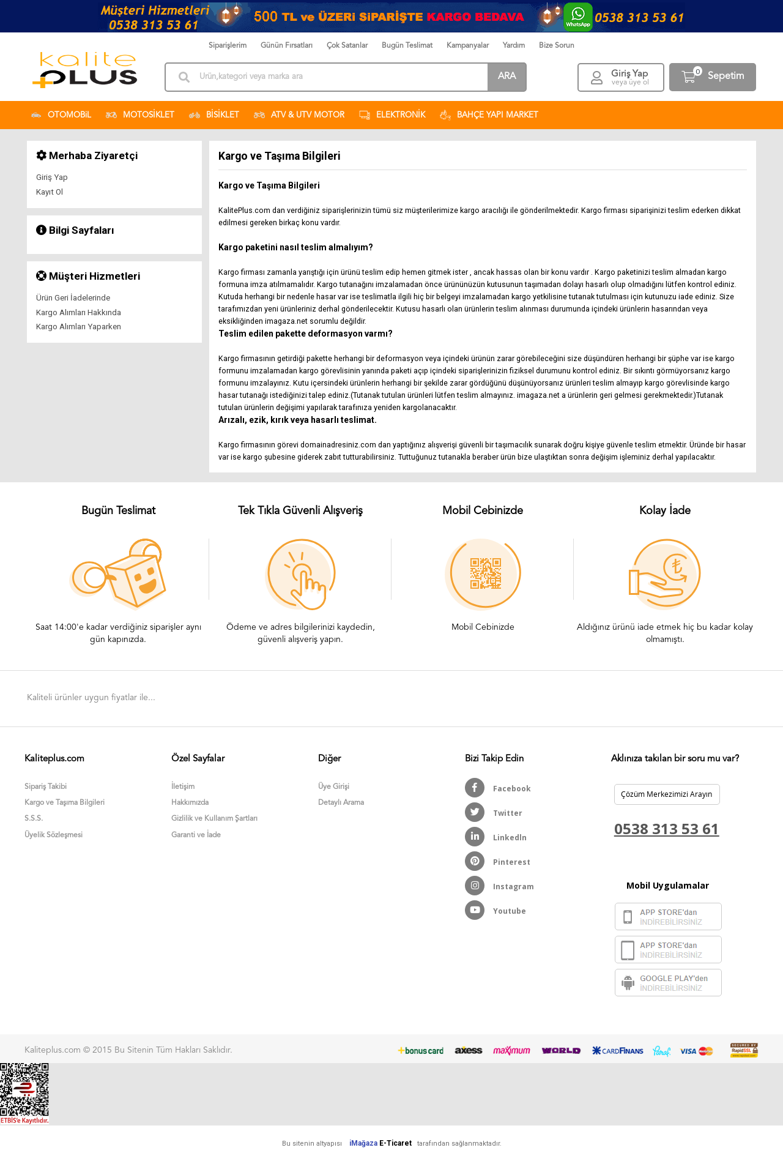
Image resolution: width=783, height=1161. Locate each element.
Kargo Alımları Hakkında (78, 312)
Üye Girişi (333, 787)
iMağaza (363, 1143)
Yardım (514, 46)
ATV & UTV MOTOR (299, 115)
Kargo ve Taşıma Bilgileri (64, 803)
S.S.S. (33, 819)
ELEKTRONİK (392, 115)
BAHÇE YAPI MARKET (489, 115)
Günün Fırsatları (287, 46)
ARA (507, 76)
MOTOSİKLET (140, 115)
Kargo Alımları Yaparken (78, 326)
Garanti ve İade (196, 835)
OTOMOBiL (61, 115)
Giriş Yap (52, 177)
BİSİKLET (214, 115)
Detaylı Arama (341, 803)
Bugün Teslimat (407, 46)
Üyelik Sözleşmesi (53, 835)
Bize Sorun (556, 46)
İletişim (183, 787)
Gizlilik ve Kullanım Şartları (214, 819)
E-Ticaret (395, 1143)
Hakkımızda (190, 803)
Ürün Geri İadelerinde (73, 297)
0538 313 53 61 (666, 828)
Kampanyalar (468, 46)
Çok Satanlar (347, 46)
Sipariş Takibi (45, 787)
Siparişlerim (228, 46)
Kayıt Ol (49, 191)
